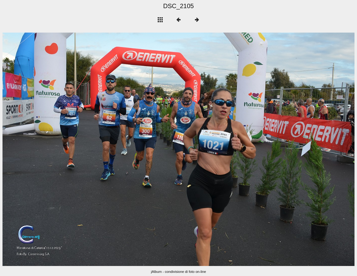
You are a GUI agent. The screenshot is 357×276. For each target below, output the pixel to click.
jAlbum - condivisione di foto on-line (178, 271)
